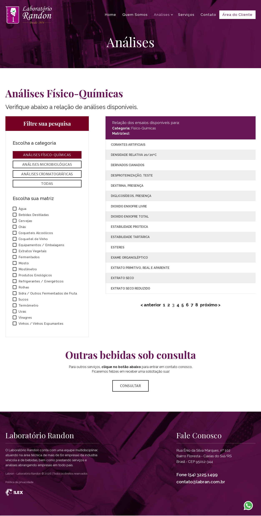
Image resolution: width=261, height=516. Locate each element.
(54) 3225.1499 (203, 474)
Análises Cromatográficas (47, 174)
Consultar (130, 386)
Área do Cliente (237, 15)
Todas (47, 184)
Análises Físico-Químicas (47, 155)
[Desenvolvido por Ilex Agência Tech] (130, 492)
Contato (208, 15)
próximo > (210, 304)
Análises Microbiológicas (47, 164)
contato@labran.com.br (200, 482)
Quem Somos (135, 15)
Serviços (186, 15)
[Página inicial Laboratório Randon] (28, 15)
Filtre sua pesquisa (47, 123)
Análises (162, 15)
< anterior (151, 304)
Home (110, 15)
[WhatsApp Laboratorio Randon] (248, 505)
